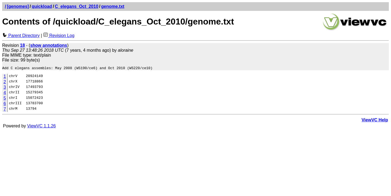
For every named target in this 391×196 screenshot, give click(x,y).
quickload (42, 6)
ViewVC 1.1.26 (41, 126)
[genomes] (18, 6)
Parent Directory (21, 35)
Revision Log (58, 35)
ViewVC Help (374, 120)
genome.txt (112, 6)
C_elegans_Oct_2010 (76, 6)
